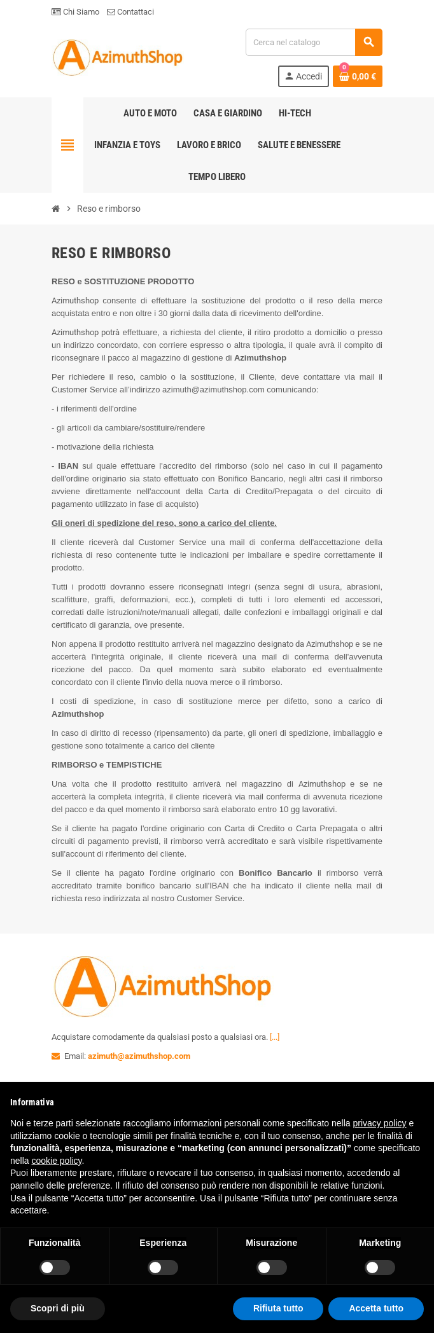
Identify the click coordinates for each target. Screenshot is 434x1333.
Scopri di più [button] (58, 1308)
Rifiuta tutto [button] (278, 1308)
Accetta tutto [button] (376, 1308)
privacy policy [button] (380, 1123)
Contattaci (130, 12)
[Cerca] (314, 42)
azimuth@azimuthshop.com (139, 1056)
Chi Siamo (75, 12)
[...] (274, 1037)
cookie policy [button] (56, 1161)
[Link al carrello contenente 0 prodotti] (357, 76)
